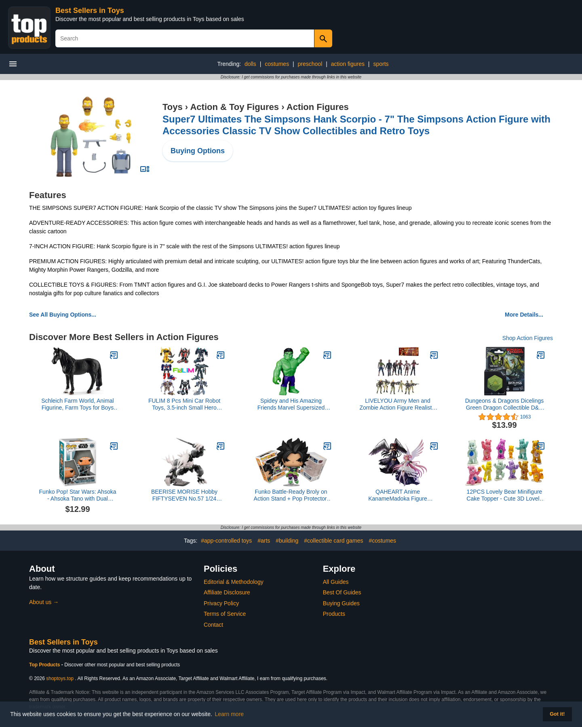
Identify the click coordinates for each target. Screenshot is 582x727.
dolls (250, 64)
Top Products (45, 665)
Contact (213, 624)
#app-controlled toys (226, 540)
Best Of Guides (342, 592)
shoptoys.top (60, 678)
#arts (263, 540)
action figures (348, 64)
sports (380, 64)
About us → (44, 602)
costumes (277, 64)
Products (334, 614)
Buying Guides (341, 603)
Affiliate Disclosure (227, 592)
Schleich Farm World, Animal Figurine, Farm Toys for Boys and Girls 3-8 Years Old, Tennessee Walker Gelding (77, 404)
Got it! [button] (557, 714)
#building (287, 540)
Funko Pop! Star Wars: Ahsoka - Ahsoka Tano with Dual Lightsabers (77, 495)
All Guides (336, 582)
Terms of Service (225, 614)
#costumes (382, 540)
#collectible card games (333, 540)
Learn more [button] (229, 714)
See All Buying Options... (62, 314)
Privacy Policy (221, 603)
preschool (310, 64)
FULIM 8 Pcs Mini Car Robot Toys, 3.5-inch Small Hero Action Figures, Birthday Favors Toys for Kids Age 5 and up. (184, 404)
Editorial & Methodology (234, 582)
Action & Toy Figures (234, 107)
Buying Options (198, 151)
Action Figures (318, 107)
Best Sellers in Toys (89, 10)
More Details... (524, 314)
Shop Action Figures (527, 338)
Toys (172, 107)
